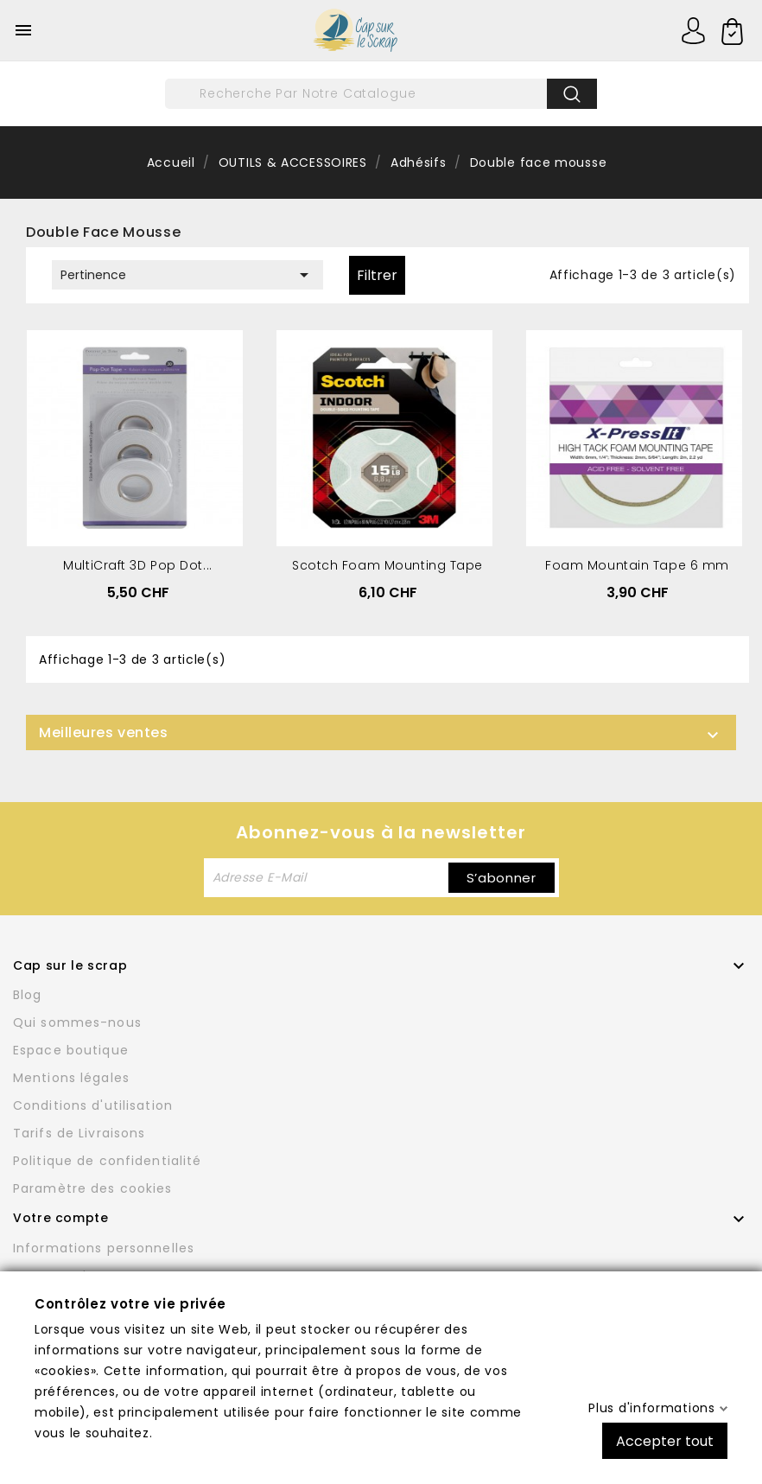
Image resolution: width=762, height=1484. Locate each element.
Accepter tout (665, 1440)
